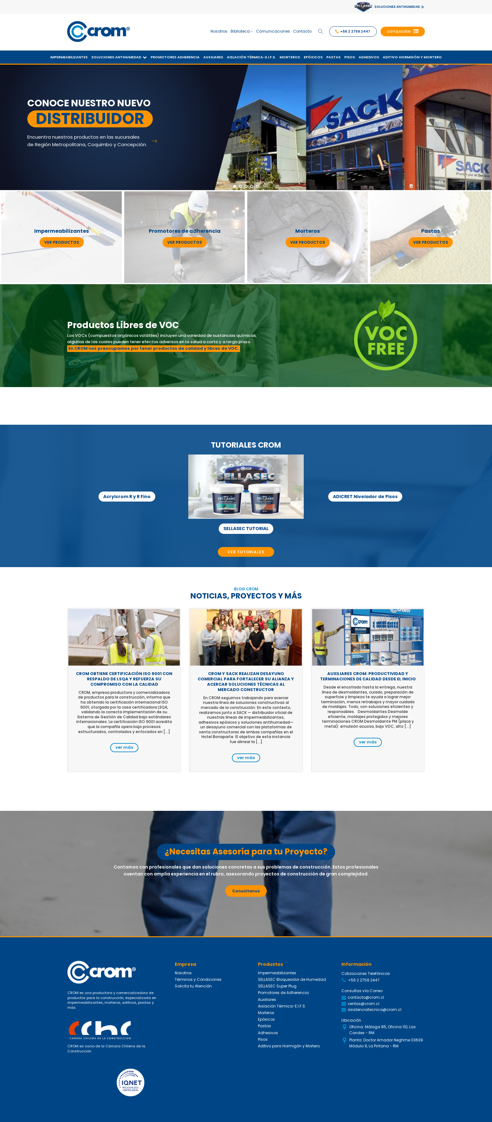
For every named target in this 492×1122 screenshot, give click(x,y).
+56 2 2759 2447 (364, 980)
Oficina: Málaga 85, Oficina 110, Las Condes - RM (382, 1029)
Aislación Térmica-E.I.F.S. (251, 57)
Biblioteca (242, 31)
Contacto (302, 31)
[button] (403, 32)
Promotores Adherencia (175, 57)
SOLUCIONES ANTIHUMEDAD (397, 6)
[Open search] (320, 31)
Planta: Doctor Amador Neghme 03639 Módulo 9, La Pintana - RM (386, 1043)
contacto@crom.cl (366, 997)
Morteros (290, 57)
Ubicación (351, 1020)
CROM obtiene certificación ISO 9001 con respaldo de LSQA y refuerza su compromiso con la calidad (124, 679)
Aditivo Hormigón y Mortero (412, 57)
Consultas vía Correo (361, 990)
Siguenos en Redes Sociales (369, 1060)
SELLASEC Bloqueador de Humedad (292, 979)
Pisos (349, 57)
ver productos (61, 242)
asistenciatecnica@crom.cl (374, 1009)
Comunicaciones (273, 31)
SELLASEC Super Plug (277, 986)
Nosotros (219, 31)
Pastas (333, 57)
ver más (124, 747)
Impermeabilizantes (69, 57)
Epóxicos (313, 57)
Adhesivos (369, 57)
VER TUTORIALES (246, 552)
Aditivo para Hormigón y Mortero (289, 1046)
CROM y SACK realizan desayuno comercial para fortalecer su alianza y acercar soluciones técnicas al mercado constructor (246, 682)
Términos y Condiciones (198, 979)
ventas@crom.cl (363, 1003)
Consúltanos (246, 891)
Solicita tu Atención (193, 986)
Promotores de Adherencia (283, 992)
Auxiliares (213, 57)
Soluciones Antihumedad (119, 57)
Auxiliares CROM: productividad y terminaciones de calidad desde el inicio (368, 676)
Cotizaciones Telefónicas (365, 973)
